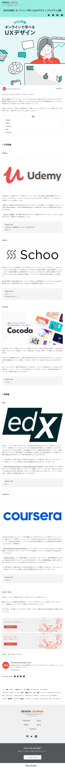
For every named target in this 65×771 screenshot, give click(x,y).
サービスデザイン (53, 695)
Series (39, 720)
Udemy (8, 120)
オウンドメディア (44, 698)
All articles (26, 720)
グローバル (16, 698)
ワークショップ (44, 695)
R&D (35, 692)
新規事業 (10, 698)
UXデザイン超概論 (8, 214)
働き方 (28, 689)
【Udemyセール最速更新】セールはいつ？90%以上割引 (19, 227)
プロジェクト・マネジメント (9, 692)
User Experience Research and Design (15, 548)
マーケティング (29, 698)
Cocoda (8, 126)
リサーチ (13, 654)
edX (7, 129)
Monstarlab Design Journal (12, 88)
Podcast (32, 729)
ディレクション (35, 689)
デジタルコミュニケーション (54, 692)
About (39, 725)
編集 (38, 692)
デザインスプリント (19, 695)
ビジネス (36, 698)
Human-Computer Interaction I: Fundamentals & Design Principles (23, 466)
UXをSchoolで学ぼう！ (11, 296)
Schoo (8, 123)
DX (50, 698)
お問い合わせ (10, 644)
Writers (26, 725)
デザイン (5, 654)
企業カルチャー (19, 689)
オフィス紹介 (20, 692)
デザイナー (36, 695)
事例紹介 (22, 698)
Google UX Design (9, 557)
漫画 (7, 689)
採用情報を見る (10, 626)
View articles (15, 670)
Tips (3, 695)
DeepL (30, 452)
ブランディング (29, 695)
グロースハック (9, 695)
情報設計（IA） (28, 692)
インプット (19, 654)
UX (9, 654)
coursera (8, 132)
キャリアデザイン (44, 689)
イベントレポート (56, 698)
